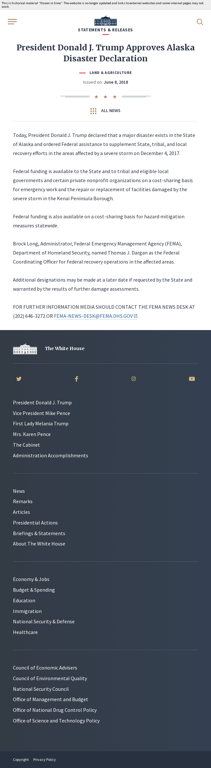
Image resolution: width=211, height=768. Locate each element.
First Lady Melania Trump (41, 423)
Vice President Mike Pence (41, 413)
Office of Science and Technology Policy (56, 720)
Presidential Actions (35, 522)
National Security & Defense (44, 621)
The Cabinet (26, 444)
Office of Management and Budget (50, 699)
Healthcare (25, 632)
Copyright (21, 759)
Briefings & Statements (39, 533)
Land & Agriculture (111, 72)
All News (105, 111)
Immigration (27, 611)
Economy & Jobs (31, 579)
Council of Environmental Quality (50, 678)
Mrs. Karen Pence (32, 434)
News (19, 491)
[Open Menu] (11, 21)
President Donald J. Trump (42, 402)
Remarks (23, 501)
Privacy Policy (44, 759)
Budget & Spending (34, 589)
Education (24, 600)
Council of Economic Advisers (45, 667)
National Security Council (41, 689)
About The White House (39, 543)
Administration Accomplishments (50, 455)
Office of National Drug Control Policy (55, 710)
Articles (21, 512)
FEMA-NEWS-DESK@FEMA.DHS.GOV (95, 316)
